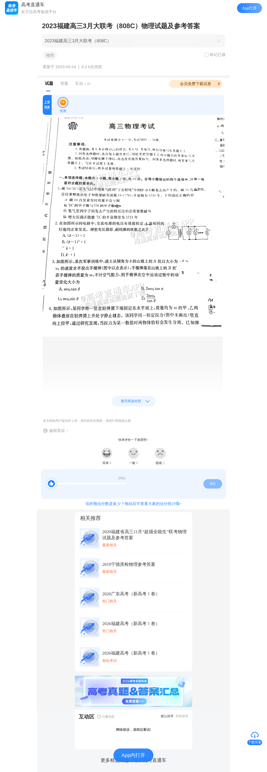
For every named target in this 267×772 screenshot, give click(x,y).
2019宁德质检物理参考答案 (128, 564)
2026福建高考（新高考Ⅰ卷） (131, 623)
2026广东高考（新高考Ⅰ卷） (131, 593)
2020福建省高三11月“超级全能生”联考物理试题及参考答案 (144, 534)
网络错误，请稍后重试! (133, 730)
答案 (64, 83)
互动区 (86, 717)
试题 (49, 83)
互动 (84, 83)
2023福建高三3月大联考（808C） (78, 40)
